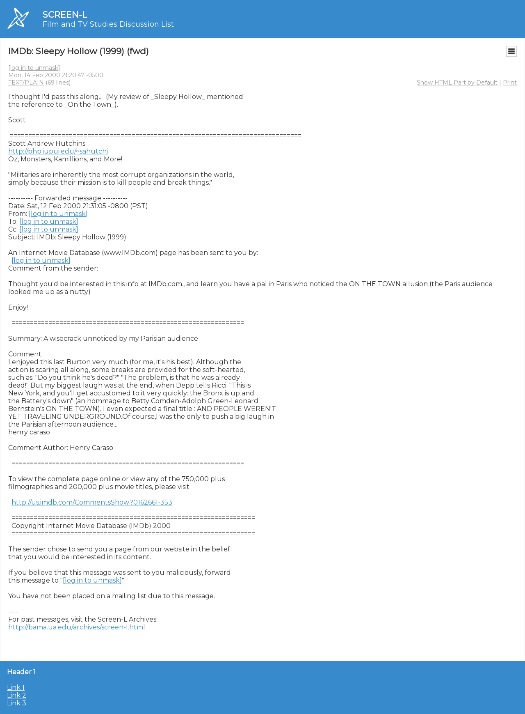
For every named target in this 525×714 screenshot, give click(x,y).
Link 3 (16, 703)
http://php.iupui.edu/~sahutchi (58, 151)
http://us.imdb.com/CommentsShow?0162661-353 (91, 502)
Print (510, 82)
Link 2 (16, 695)
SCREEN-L (65, 14)
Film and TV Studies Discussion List (108, 24)
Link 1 (16, 687)
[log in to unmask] (34, 67)
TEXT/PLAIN (26, 82)
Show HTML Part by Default (457, 82)
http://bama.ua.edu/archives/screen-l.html (76, 627)
